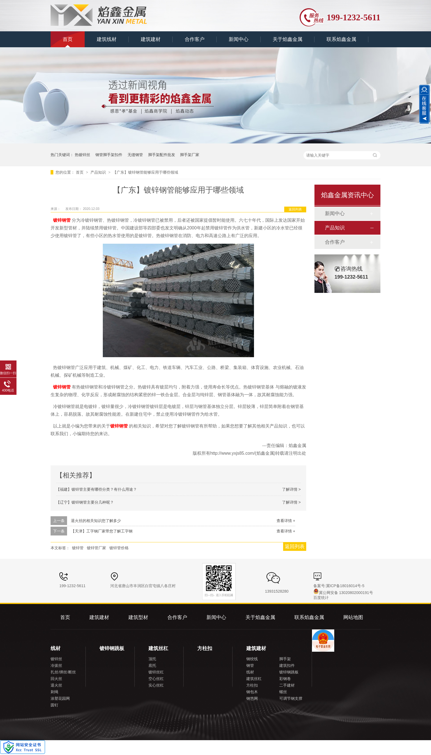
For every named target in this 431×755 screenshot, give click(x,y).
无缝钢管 (135, 154)
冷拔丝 (56, 666)
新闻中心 (238, 39)
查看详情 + (286, 520)
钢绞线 (252, 659)
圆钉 (54, 705)
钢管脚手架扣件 (108, 154)
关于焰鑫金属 (287, 39)
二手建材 (287, 685)
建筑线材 (107, 39)
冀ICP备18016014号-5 (345, 586)
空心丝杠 (156, 679)
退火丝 (56, 685)
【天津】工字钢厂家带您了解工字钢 (101, 531)
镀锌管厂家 (96, 548)
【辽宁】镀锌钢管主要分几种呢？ (85, 502)
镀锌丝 (56, 659)
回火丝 (56, 679)
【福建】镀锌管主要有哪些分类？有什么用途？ (96, 489)
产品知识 (98, 172)
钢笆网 (252, 698)
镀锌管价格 (119, 548)
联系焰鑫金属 (341, 39)
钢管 (250, 666)
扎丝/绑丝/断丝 (63, 672)
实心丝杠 (156, 685)
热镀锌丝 (82, 154)
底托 (152, 666)
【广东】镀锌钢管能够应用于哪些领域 (145, 172)
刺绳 (54, 692)
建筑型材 (138, 617)
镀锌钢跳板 (112, 648)
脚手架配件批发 (161, 154)
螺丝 (283, 692)
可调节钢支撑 (290, 698)
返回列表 (295, 209)
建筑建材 (151, 39)
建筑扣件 (287, 666)
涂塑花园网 (60, 698)
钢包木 (252, 692)
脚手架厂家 (189, 154)
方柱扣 (204, 648)
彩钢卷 (285, 679)
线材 (55, 648)
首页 (68, 39)
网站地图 (353, 617)
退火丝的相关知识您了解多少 (96, 520)
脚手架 (285, 659)
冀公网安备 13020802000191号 (343, 592)
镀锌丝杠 (156, 672)
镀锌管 (78, 548)
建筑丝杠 (158, 648)
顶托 (152, 659)
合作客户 (195, 39)
